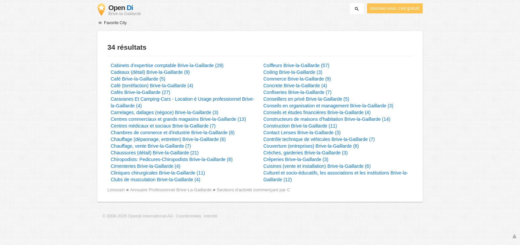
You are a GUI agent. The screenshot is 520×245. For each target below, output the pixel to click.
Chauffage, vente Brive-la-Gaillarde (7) (151, 146)
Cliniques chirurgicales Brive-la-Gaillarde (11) (158, 173)
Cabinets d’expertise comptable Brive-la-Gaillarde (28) (167, 65)
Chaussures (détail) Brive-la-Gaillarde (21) (155, 152)
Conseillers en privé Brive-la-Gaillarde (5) (306, 99)
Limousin (116, 189)
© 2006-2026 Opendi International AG (137, 216)
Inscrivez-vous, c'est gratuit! (394, 8)
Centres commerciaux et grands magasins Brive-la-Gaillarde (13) (178, 119)
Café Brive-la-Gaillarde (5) (138, 79)
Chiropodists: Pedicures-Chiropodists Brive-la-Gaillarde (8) (171, 159)
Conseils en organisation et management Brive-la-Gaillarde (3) (328, 105)
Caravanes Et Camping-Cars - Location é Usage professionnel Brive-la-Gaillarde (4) (182, 102)
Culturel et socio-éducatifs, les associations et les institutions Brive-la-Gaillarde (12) (335, 176)
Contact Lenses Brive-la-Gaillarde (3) (302, 132)
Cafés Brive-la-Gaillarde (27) (140, 92)
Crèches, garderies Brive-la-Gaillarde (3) (305, 152)
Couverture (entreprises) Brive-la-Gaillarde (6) (311, 146)
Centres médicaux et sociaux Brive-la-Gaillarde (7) (163, 126)
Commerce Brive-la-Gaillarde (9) (297, 79)
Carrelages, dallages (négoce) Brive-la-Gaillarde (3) (164, 112)
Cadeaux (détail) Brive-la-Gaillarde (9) (150, 72)
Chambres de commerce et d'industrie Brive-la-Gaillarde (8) (173, 132)
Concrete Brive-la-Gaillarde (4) (295, 85)
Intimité (210, 216)
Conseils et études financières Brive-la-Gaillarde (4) (317, 112)
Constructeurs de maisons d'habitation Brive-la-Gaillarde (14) (327, 119)
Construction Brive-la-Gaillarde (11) (300, 126)
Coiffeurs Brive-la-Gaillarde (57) (296, 65)
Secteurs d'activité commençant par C (253, 189)
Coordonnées (188, 216)
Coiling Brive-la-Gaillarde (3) (292, 72)
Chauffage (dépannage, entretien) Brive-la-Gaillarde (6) (168, 139)
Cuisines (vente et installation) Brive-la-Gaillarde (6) (317, 166)
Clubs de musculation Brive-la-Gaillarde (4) (155, 179)
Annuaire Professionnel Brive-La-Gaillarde (171, 189)
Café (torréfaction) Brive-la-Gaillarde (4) (152, 85)
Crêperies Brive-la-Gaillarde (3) (295, 159)
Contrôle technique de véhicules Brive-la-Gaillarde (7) (319, 139)
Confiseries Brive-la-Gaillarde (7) (297, 92)
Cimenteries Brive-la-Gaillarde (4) (145, 166)
